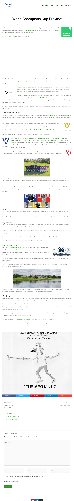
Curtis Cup (22, 100)
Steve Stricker (30, 151)
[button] (9, 395)
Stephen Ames (41, 129)
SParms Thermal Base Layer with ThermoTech (17, 423)
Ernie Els (24, 117)
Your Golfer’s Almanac (31, 28)
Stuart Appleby (55, 129)
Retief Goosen (27, 129)
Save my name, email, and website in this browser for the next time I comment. (25, 479)
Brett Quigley (53, 151)
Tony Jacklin (23, 247)
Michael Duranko (48, 28)
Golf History (30, 496)
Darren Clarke (52, 115)
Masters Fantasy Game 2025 (13, 416)
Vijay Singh (20, 129)
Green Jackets (31, 145)
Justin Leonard (43, 151)
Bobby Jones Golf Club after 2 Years (14, 410)
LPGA (10, 319)
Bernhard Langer (42, 138)
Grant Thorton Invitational (25, 319)
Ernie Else (23, 496)
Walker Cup (15, 100)
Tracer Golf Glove (10, 413)
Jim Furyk (67, 115)
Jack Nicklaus (14, 247)
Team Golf (43, 496)
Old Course (25, 102)
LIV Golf (42, 97)
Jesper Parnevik (27, 140)
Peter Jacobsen (37, 496)
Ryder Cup (48, 100)
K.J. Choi (49, 129)
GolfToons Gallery (66, 5)
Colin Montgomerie (51, 138)
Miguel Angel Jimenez (61, 138)
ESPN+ (21, 91)
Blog (57, 5)
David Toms (24, 151)
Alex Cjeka (20, 140)
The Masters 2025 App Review (13, 420)
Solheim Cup (40, 100)
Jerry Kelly (37, 151)
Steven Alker (34, 129)
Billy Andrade (60, 151)
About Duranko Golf (47, 5)
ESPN (18, 91)
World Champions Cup (31, 30)
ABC (27, 91)
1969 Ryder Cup (30, 249)
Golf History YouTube (45, 78)
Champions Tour (54, 140)
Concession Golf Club (7, 32)
